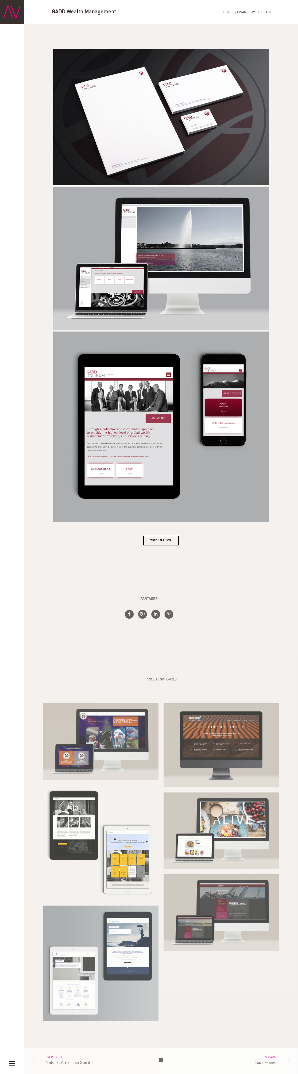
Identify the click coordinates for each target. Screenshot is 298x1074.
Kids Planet (266, 1063)
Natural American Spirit (67, 1063)
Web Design (261, 12)
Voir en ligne (161, 540)
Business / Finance (234, 12)
